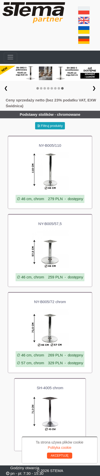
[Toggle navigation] (10, 57)
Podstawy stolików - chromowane (50, 114)
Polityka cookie (59, 448)
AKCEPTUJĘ (60, 455)
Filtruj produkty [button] (50, 126)
